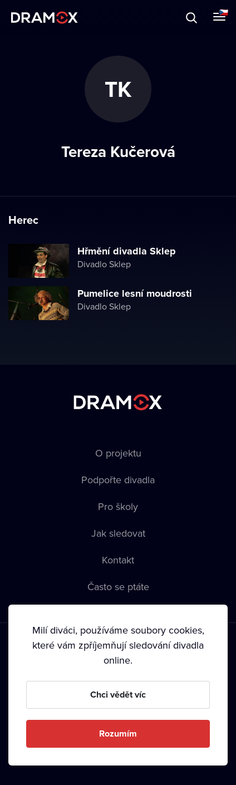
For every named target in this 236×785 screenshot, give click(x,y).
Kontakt (118, 560)
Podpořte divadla (118, 480)
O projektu (118, 453)
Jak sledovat (118, 533)
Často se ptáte (118, 586)
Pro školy (118, 506)
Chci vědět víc (118, 694)
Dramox (44, 17)
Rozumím (118, 733)
